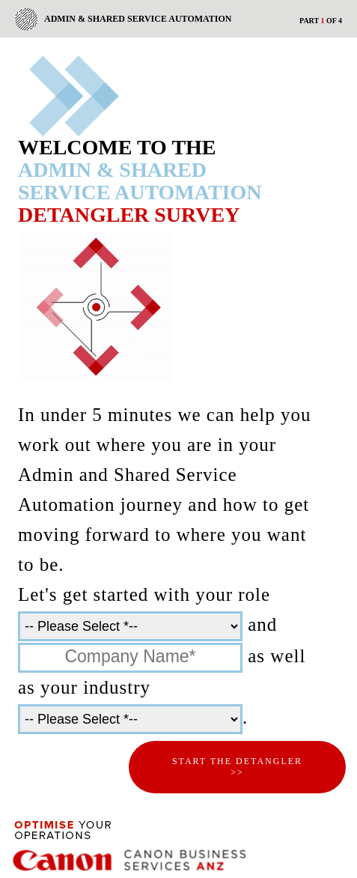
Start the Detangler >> (237, 767)
